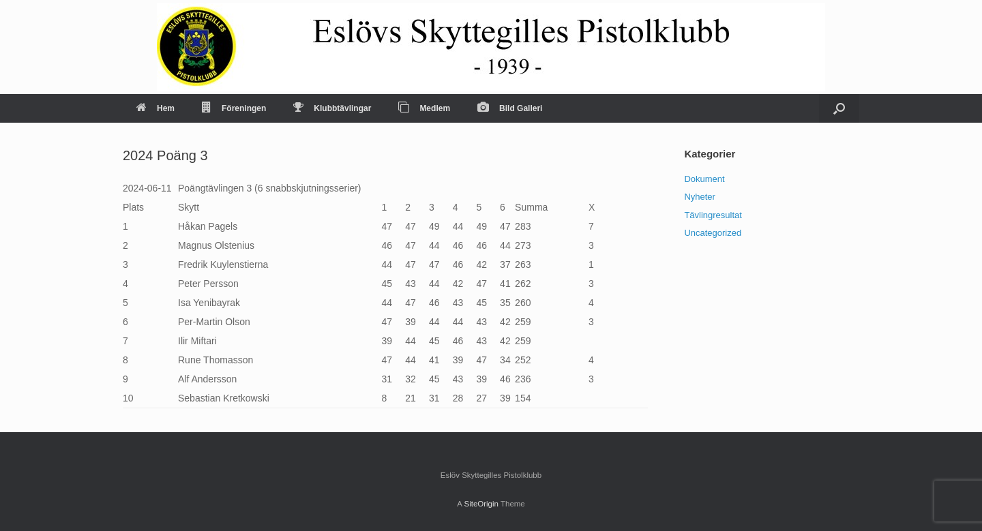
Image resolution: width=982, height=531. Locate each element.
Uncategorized (712, 233)
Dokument (704, 179)
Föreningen (234, 108)
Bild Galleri (509, 108)
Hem (155, 108)
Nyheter (699, 197)
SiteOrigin (481, 504)
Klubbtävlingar (332, 108)
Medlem (424, 108)
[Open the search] (839, 108)
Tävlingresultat (713, 215)
